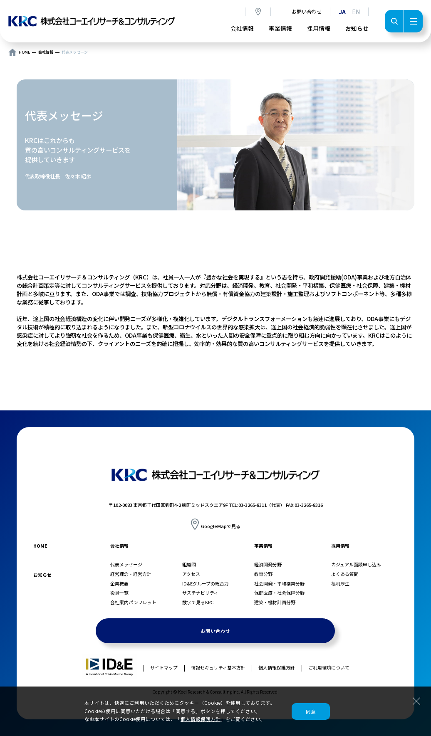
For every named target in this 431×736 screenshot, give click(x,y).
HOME (24, 52)
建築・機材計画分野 (274, 602)
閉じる (416, 701)
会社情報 (242, 28)
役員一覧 (119, 592)
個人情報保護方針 (200, 719)
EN (356, 11)
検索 (394, 21)
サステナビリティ (200, 592)
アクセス (258, 11)
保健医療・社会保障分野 (279, 592)
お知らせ (357, 28)
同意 (311, 711)
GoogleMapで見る (220, 526)
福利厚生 (340, 583)
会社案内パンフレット (133, 602)
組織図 (189, 564)
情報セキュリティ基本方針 (218, 667)
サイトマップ (164, 667)
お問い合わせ (307, 11)
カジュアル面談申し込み (356, 564)
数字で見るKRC (197, 602)
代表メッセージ (126, 564)
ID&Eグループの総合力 (205, 583)
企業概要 (119, 583)
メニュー (413, 21)
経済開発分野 (268, 564)
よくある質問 (345, 574)
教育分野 (263, 574)
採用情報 (318, 28)
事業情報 (280, 28)
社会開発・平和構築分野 (279, 583)
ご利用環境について (328, 667)
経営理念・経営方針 (130, 574)
